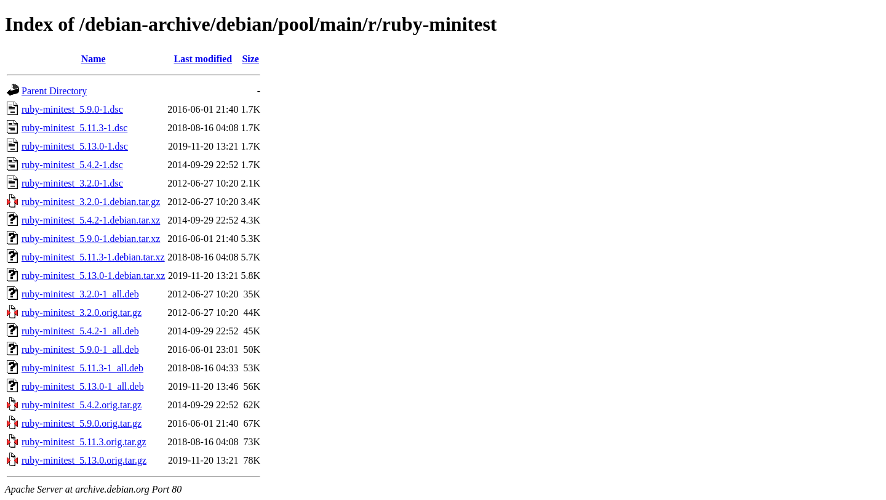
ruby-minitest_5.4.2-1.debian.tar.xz (91, 220)
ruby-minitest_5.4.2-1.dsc (72, 164)
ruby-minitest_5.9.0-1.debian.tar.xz (91, 238)
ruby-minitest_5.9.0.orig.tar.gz (82, 423)
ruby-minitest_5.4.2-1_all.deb (80, 331)
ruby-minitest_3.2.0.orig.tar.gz (82, 312)
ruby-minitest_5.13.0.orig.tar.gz (84, 460)
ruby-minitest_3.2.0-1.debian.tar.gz (91, 201)
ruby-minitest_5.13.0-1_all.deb (83, 386)
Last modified (203, 59)
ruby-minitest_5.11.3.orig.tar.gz (84, 442)
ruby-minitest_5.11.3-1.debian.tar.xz (93, 257)
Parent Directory (54, 91)
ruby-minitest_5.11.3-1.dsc (74, 128)
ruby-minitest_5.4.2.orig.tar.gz (82, 405)
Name (93, 59)
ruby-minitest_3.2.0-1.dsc (72, 183)
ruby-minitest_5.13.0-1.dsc (75, 146)
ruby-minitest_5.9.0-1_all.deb (80, 349)
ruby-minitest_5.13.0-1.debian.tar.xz (93, 275)
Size (250, 59)
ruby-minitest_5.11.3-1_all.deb (82, 368)
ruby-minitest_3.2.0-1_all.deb (80, 294)
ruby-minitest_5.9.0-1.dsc (72, 109)
